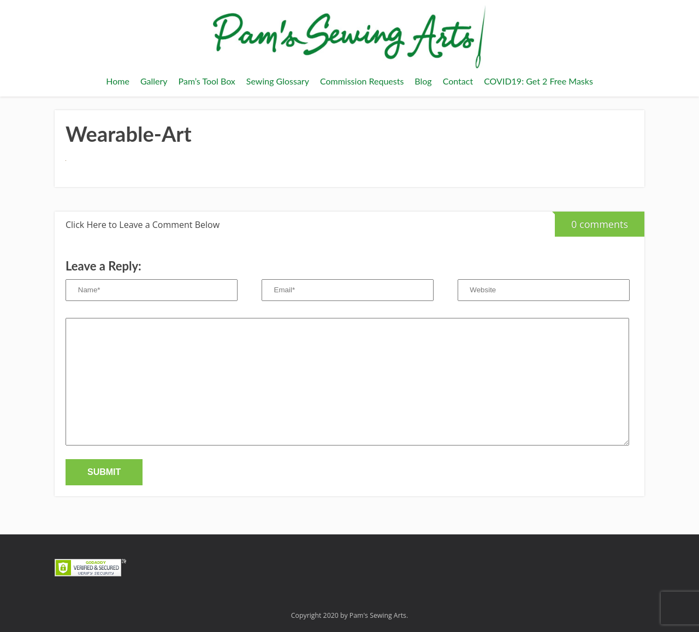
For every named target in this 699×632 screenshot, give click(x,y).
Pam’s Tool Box (207, 81)
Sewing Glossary (277, 81)
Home (117, 81)
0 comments (591, 221)
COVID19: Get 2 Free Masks (538, 81)
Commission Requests (362, 81)
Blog (422, 81)
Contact (458, 81)
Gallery (154, 81)
